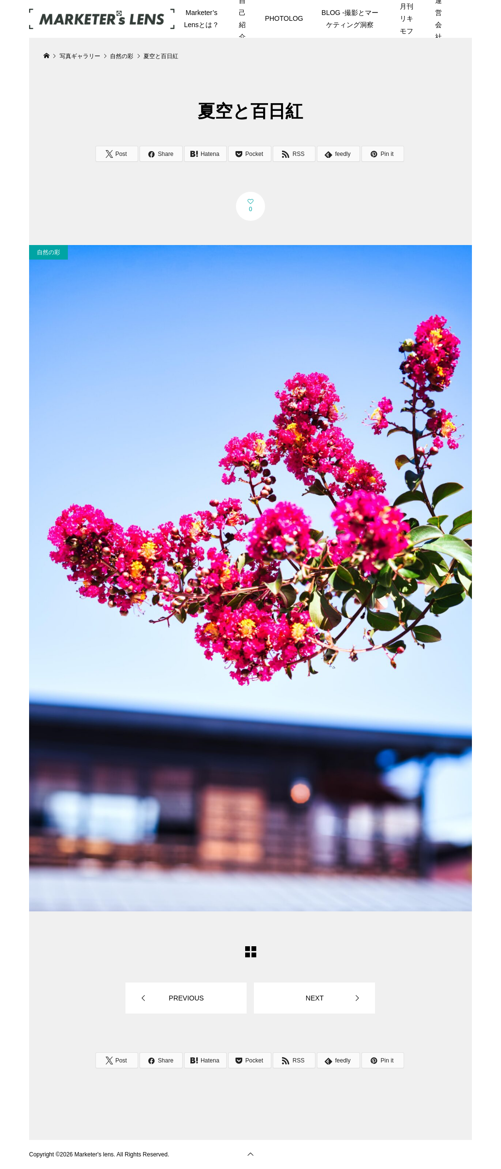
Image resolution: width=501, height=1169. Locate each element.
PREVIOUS (186, 998)
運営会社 (438, 19)
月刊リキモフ (406, 18)
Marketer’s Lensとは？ (201, 19)
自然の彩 (48, 252)
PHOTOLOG (284, 18)
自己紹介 (242, 19)
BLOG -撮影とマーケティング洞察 (350, 19)
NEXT (315, 998)
